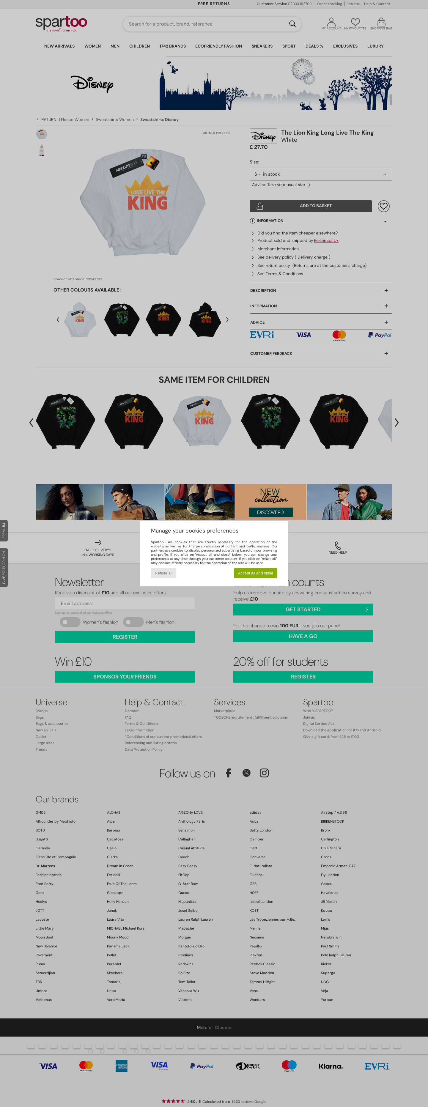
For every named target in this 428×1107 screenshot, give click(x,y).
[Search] (292, 24)
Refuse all (163, 573)
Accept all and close (255, 573)
